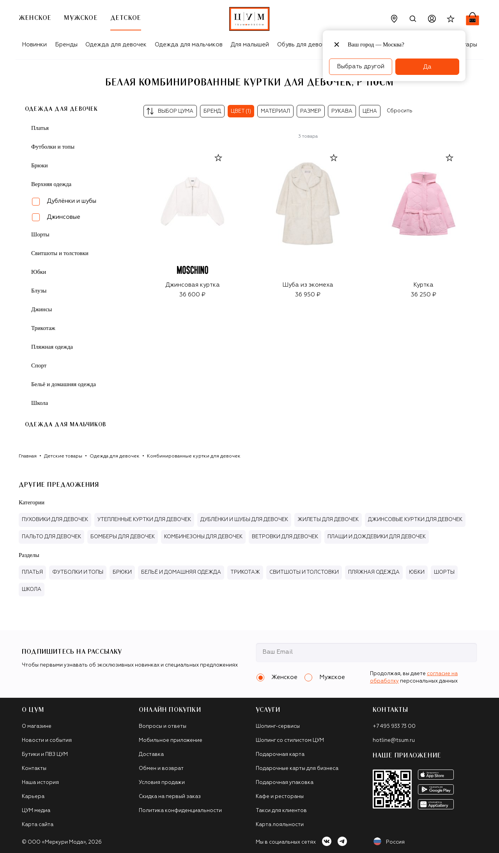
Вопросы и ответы (162, 726)
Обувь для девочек (304, 45)
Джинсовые (63, 217)
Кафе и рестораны (280, 796)
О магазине (36, 726)
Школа (39, 403)
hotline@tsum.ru (394, 740)
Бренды (66, 45)
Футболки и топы (52, 147)
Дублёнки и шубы (71, 201)
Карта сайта (37, 824)
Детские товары (63, 456)
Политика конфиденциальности (180, 810)
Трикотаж (43, 328)
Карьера (33, 796)
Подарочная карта (280, 754)
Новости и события (47, 740)
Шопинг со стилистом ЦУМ (290, 740)
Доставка (151, 754)
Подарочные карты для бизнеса (297, 768)
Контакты (34, 768)
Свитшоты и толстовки (59, 253)
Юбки (38, 272)
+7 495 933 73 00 (394, 726)
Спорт (38, 365)
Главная (28, 456)
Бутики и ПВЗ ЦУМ (45, 754)
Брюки (39, 165)
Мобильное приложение (170, 740)
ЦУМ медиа (36, 810)
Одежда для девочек (116, 45)
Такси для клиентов (281, 810)
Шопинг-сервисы (278, 726)
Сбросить (399, 110)
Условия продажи (162, 782)
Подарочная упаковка (284, 782)
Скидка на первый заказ (170, 796)
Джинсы (41, 309)
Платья (40, 128)
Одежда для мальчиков (189, 45)
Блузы (38, 290)
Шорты (40, 234)
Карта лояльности (280, 824)
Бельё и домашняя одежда (63, 384)
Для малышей (249, 45)
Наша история (40, 782)
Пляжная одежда (52, 347)
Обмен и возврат (161, 768)
